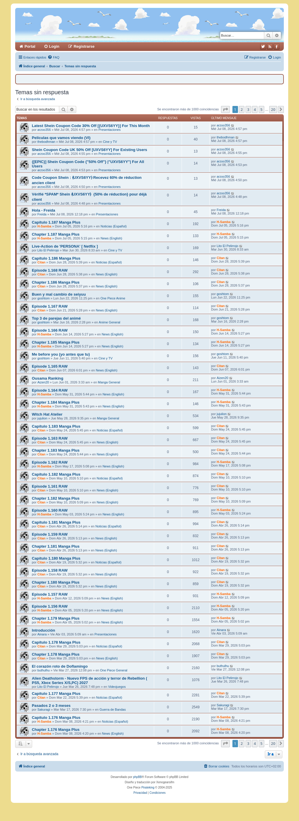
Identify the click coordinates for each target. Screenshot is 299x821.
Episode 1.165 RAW (49, 366)
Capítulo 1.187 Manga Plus (56, 222)
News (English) (111, 238)
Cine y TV (110, 141)
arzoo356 (44, 129)
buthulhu (43, 670)
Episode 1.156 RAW (49, 606)
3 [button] (248, 109)
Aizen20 (43, 382)
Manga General (109, 382)
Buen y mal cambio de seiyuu (59, 294)
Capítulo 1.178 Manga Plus (56, 642)
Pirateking (147, 787)
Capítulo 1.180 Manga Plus (56, 558)
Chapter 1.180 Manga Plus (55, 582)
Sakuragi (43, 709)
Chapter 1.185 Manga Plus (55, 342)
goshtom (43, 298)
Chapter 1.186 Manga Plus (55, 282)
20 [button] (273, 109)
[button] (225, 109)
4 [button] (255, 109)
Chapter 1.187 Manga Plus (55, 234)
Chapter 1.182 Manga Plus (55, 498)
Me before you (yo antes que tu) (61, 354)
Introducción (43, 630)
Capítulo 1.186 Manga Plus (56, 258)
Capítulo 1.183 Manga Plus (56, 426)
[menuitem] (53, 57)
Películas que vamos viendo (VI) (61, 138)
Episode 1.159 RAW (49, 534)
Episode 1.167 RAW (49, 306)
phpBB (137, 777)
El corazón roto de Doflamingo (60, 666)
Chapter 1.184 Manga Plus (55, 402)
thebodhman (46, 141)
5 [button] (261, 109)
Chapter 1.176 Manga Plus (55, 729)
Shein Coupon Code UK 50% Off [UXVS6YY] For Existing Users (89, 150)
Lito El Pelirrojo (48, 250)
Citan (41, 262)
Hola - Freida (43, 210)
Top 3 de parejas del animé (56, 318)
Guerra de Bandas (113, 709)
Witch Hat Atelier (47, 414)
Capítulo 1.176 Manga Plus (56, 717)
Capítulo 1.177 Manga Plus (56, 693)
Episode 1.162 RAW (49, 462)
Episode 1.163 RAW (49, 438)
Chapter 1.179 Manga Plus (55, 618)
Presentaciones (109, 129)
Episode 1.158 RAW (49, 570)
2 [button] (242, 109)
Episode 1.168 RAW (49, 270)
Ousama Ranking (47, 378)
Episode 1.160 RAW (49, 510)
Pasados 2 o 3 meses (51, 705)
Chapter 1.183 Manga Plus (55, 450)
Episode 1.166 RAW (49, 330)
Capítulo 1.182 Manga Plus (56, 474)
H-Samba (44, 226)
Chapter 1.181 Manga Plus (55, 546)
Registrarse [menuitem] (84, 46)
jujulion (42, 418)
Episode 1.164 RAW (49, 390)
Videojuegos (117, 686)
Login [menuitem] (54, 46)
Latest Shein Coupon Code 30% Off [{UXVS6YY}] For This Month (91, 126)
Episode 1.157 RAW (49, 594)
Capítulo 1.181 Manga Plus (56, 522)
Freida (41, 214)
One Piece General (113, 670)
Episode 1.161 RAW (49, 486)
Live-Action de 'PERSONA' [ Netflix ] (65, 246)
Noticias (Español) (113, 226)
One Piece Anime (112, 298)
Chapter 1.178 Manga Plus (55, 654)
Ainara (42, 634)
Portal (30, 46)
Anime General (109, 322)
